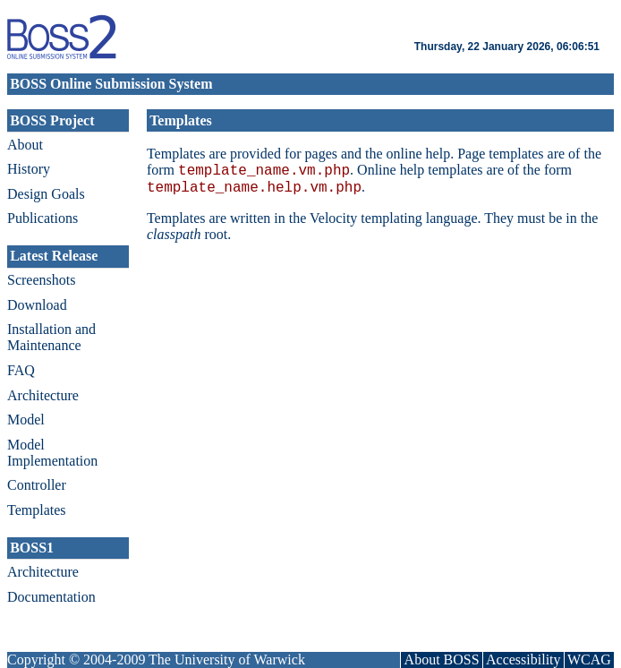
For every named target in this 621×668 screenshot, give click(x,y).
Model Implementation (52, 452)
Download (37, 305)
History (28, 168)
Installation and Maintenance (51, 337)
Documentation (51, 596)
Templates (36, 510)
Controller (36, 484)
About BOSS (442, 659)
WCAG (589, 659)
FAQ (21, 370)
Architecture (43, 395)
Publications (42, 218)
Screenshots (41, 279)
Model (26, 419)
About (25, 144)
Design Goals (46, 193)
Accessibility (523, 659)
